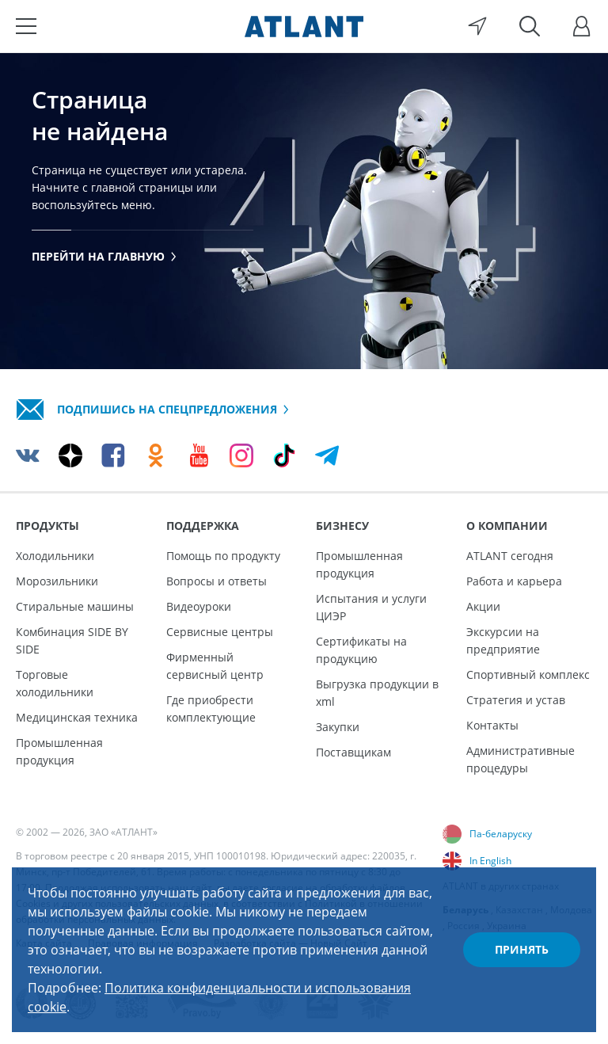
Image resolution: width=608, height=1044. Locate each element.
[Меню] (26, 26)
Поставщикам (353, 752)
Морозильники (57, 581)
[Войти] (582, 26)
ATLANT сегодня (509, 555)
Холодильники (55, 555)
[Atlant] (304, 26)
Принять (522, 949)
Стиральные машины (75, 606)
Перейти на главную (104, 256)
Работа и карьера (514, 581)
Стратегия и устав (515, 699)
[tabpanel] (304, 210)
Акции (483, 606)
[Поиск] (530, 26)
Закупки (337, 726)
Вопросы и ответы (216, 581)
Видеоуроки (198, 606)
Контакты (492, 725)
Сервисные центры (219, 631)
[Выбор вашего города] (477, 26)
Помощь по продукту (223, 555)
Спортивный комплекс (528, 674)
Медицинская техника (77, 717)
